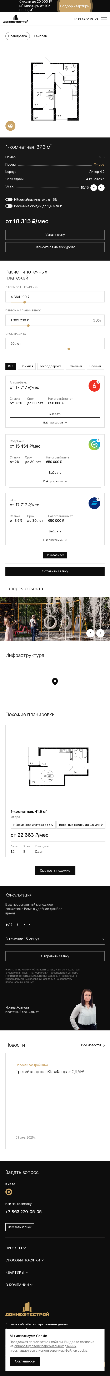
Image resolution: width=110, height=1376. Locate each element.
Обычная (26, 366)
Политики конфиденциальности (26, 975)
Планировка (17, 36)
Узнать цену (55, 235)
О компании (17, 1285)
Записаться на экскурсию (55, 247)
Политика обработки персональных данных (37, 1324)
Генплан (40, 36)
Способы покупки (22, 1260)
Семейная (75, 366)
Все (10, 366)
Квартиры (14, 1273)
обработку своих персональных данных (45, 1346)
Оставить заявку (55, 571)
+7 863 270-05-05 (85, 18)
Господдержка (50, 366)
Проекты (13, 1248)
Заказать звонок (19, 1227)
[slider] (24, 302)
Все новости (91, 1045)
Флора (99, 164)
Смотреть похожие (55, 871)
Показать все (55, 555)
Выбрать (55, 414)
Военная (95, 366)
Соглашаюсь (25, 1361)
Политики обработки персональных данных (49, 972)
